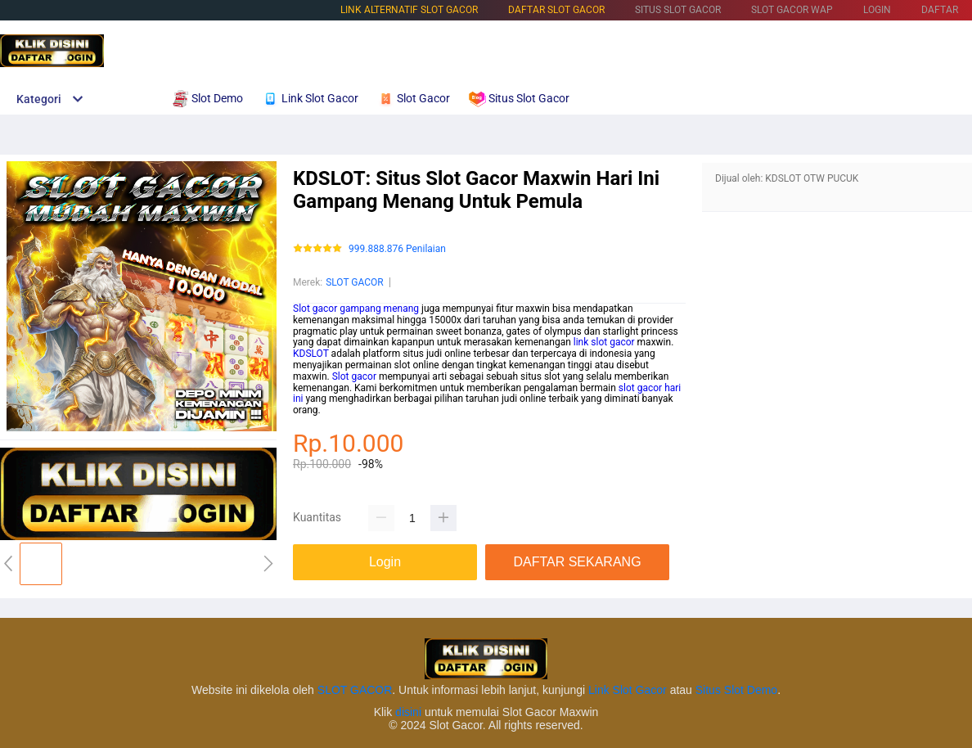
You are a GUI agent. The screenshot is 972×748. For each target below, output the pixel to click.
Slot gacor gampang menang (356, 308)
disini (408, 712)
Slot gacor (354, 376)
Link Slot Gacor (627, 689)
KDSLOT (311, 353)
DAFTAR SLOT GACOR (556, 10)
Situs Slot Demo (736, 689)
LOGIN (877, 10)
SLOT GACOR (355, 282)
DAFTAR (939, 10)
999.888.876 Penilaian (397, 249)
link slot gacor (604, 342)
